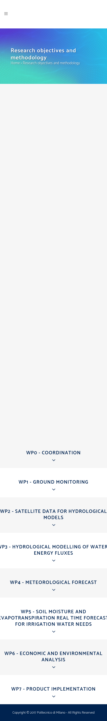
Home (15, 63)
